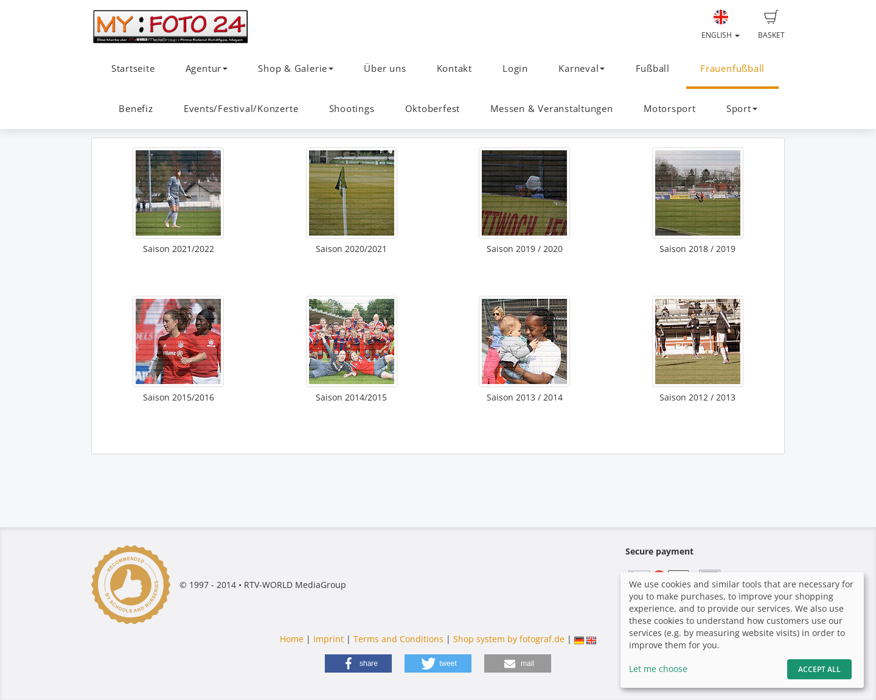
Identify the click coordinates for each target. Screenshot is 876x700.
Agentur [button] (207, 68)
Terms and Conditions (398, 639)
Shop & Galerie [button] (295, 68)
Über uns (385, 68)
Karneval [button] (581, 68)
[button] (358, 663)
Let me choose (658, 668)
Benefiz (136, 108)
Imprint (328, 639)
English (720, 25)
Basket (771, 25)
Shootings (352, 108)
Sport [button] (741, 108)
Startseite (133, 68)
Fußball (653, 68)
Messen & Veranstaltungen (551, 108)
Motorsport (670, 108)
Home (292, 639)
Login (515, 68)
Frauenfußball (732, 68)
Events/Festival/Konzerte (241, 108)
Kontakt (454, 68)
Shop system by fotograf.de (509, 639)
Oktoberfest (432, 108)
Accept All (819, 669)
